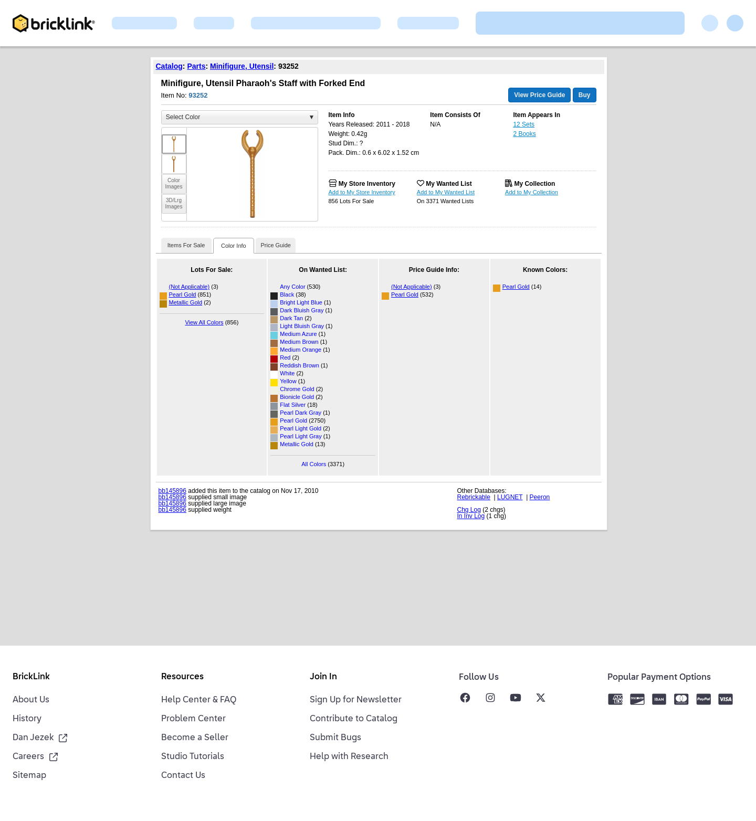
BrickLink (31, 677)
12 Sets (523, 124)
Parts (196, 66)
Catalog (169, 66)
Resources (182, 677)
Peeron (540, 497)
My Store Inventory (367, 183)
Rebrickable (473, 497)
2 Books (524, 134)
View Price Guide (539, 95)
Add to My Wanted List (446, 192)
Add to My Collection (531, 192)
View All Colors (204, 322)
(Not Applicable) (189, 286)
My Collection (534, 183)
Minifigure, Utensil (242, 66)
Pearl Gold (182, 294)
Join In (323, 677)
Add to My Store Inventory (362, 192)
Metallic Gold (186, 302)
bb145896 (172, 490)
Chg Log (469, 509)
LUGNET (509, 497)
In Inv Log (471, 516)
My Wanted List (449, 183)
